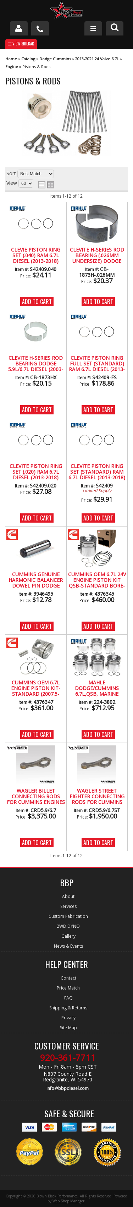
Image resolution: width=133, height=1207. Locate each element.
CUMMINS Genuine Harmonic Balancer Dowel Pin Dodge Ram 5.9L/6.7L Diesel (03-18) (36, 580)
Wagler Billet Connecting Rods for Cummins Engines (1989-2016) (36, 797)
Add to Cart (37, 301)
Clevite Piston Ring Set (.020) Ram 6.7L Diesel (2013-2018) (36, 472)
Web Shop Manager (68, 1200)
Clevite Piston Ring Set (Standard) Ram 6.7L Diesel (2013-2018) (96, 472)
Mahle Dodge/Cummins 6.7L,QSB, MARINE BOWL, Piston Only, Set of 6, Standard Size (97, 689)
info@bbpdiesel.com (67, 1088)
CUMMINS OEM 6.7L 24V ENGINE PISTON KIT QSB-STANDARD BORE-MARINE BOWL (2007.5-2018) (97, 580)
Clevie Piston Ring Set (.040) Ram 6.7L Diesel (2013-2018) (35, 256)
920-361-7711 (67, 1057)
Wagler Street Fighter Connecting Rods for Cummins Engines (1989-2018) (97, 797)
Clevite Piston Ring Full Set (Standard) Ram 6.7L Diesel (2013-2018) (97, 364)
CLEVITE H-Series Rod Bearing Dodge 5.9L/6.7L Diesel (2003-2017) (35, 364)
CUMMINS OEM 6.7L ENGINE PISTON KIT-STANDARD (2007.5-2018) (35, 689)
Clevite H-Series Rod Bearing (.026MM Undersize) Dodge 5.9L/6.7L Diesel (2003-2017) (97, 256)
